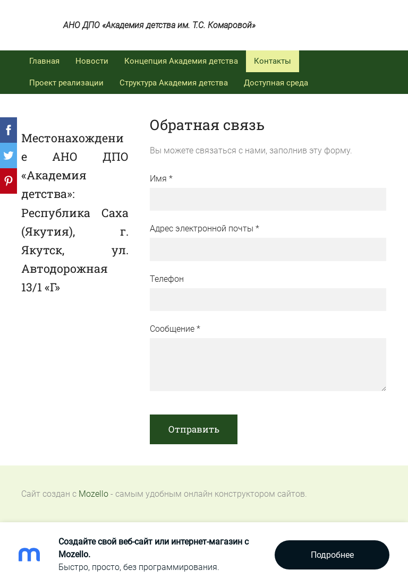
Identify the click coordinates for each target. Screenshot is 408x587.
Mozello (93, 494)
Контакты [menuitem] (272, 61)
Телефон (167, 279)
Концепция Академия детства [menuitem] (181, 61)
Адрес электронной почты (204, 228)
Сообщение (175, 329)
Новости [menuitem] (91, 61)
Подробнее (332, 555)
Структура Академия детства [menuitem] (174, 83)
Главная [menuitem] (44, 61)
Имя (161, 179)
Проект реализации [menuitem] (66, 83)
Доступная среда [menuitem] (276, 83)
